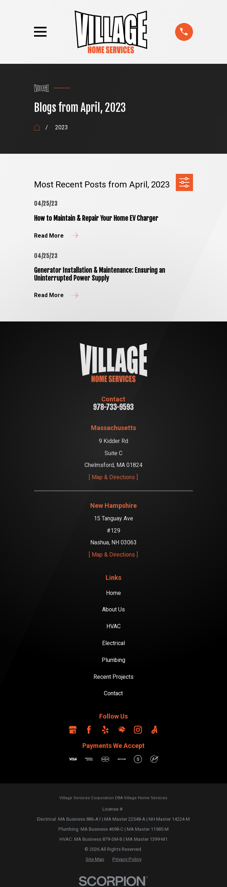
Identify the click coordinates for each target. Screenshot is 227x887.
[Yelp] (105, 730)
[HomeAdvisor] (122, 730)
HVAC (113, 626)
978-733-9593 (113, 407)
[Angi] (154, 730)
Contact (113, 693)
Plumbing (113, 660)
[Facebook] (89, 730)
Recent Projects (113, 676)
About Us (113, 609)
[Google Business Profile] (73, 730)
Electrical (113, 643)
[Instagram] (138, 730)
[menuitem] (95, 859)
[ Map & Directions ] (113, 477)
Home (113, 593)
